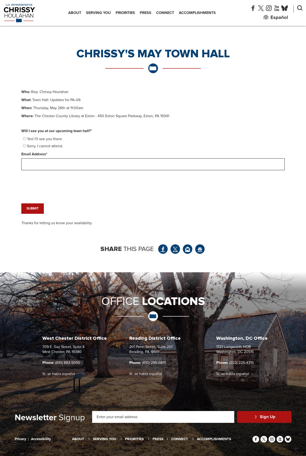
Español (275, 17)
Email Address (34, 154)
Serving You (98, 13)
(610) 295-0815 (154, 363)
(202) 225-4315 (241, 363)
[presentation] (57, 180)
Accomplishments (197, 13)
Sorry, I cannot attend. (45, 146)
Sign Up (265, 417)
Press (145, 13)
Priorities (125, 13)
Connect (165, 13)
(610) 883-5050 (67, 363)
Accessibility (41, 439)
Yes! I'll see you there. (45, 139)
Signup (50, 418)
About (74, 13)
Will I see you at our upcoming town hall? (56, 131)
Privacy (20, 439)
